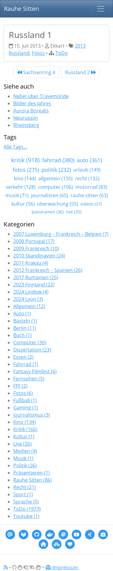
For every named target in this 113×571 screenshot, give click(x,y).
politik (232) (56, 169)
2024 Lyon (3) (28, 299)
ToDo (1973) (27, 509)
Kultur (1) (23, 436)
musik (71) (17, 195)
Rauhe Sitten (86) (32, 480)
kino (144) (25, 178)
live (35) (73, 212)
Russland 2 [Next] (80, 72)
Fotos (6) (23, 393)
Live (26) (22, 443)
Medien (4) (25, 451)
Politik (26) (25, 465)
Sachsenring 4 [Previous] (36, 72)
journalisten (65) (49, 195)
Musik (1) (23, 458)
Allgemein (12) (29, 306)
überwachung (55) (57, 203)
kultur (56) (23, 203)
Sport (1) (23, 494)
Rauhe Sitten (21, 9)
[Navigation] (100, 9)
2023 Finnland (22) (34, 284)
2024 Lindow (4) (31, 292)
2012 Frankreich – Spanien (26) (47, 270)
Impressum (61, 567)
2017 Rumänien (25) (35, 277)
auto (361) (89, 160)
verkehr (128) (21, 187)
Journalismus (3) (31, 415)
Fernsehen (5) (28, 378)
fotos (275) (26, 169)
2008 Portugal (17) (34, 241)
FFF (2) (20, 386)
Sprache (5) (26, 501)
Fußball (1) (25, 400)
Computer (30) (29, 342)
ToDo (61, 53)
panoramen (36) (48, 212)
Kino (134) (24, 422)
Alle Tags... (15, 147)
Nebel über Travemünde (41, 96)
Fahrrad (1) (25, 364)
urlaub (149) (87, 169)
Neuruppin (25, 118)
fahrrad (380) (58, 160)
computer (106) (55, 187)
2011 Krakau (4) (30, 263)
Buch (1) (22, 335)
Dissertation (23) (32, 349)
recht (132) (87, 178)
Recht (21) (24, 487)
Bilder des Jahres (32, 103)
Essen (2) (23, 357)
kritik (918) (25, 160)
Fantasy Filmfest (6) (35, 371)
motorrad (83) (91, 187)
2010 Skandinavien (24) (39, 255)
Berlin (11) (24, 328)
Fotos (38, 53)
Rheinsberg (26, 125)
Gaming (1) (25, 407)
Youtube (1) (26, 516)
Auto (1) (22, 313)
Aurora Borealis (31, 110)
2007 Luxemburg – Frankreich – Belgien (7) (60, 234)
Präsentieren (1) (31, 472)
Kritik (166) (25, 429)
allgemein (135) (55, 178)
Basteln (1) (25, 320)
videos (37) (91, 204)
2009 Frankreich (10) (36, 248)
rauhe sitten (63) (89, 195)
